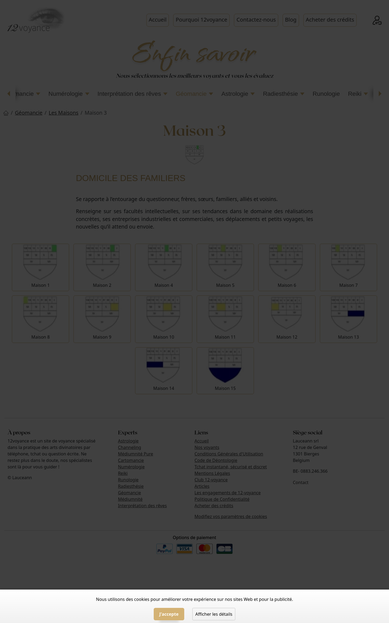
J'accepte (169, 614)
